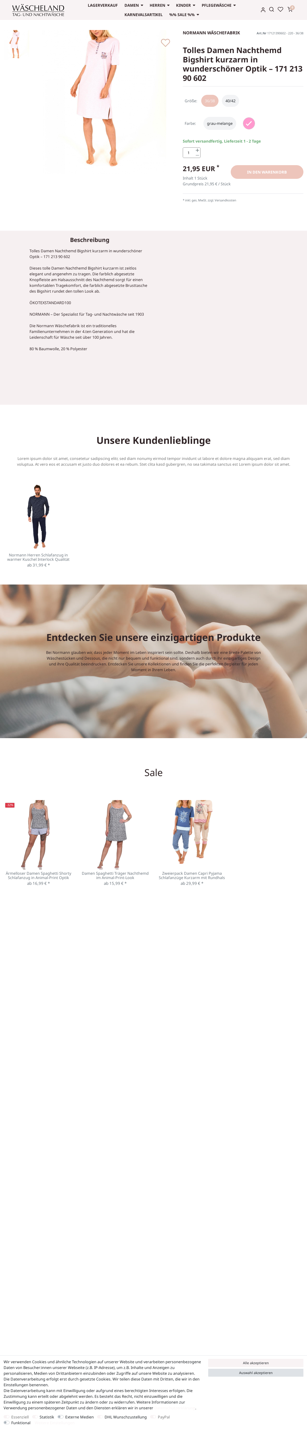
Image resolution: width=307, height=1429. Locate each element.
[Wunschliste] (280, 9)
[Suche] (271, 9)
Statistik (47, 1417)
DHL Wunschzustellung (126, 1417)
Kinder (183, 5)
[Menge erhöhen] (197, 150)
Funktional (20, 1422)
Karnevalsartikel (143, 14)
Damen (131, 5)
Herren (157, 5)
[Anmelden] (263, 10)
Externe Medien (79, 1417)
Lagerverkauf (103, 5)
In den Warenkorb (267, 172)
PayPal (164, 1417)
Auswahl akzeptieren (256, 1372)
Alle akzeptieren (256, 1363)
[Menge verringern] (197, 155)
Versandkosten (225, 201)
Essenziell (20, 1417)
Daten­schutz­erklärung (174, 1408)
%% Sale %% (182, 14)
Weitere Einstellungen (55, 1422)
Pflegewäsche (216, 5)
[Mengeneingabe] (189, 153)
